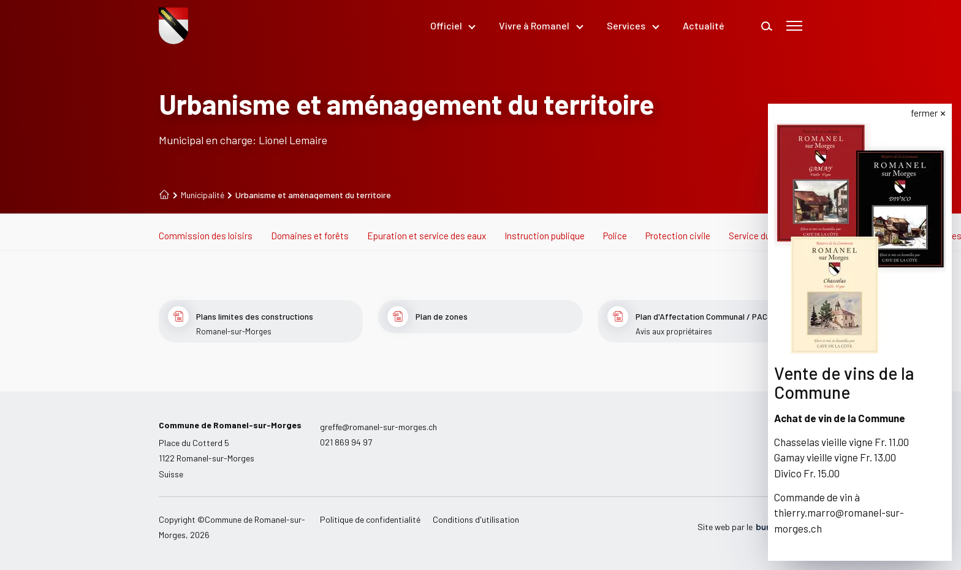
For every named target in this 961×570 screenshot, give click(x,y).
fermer (924, 112)
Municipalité (198, 195)
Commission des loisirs (206, 235)
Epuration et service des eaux (426, 235)
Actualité (703, 25)
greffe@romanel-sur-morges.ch (378, 427)
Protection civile (677, 235)
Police (615, 235)
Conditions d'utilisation (476, 519)
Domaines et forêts (310, 235)
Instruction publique (544, 235)
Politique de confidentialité (370, 519)
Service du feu (757, 235)
